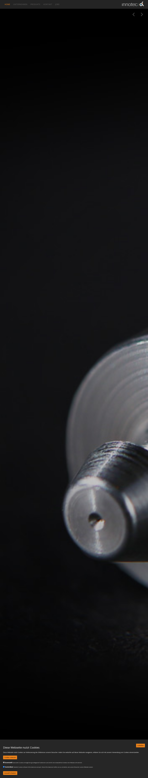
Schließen (140, 745)
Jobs (57, 4)
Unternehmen (20, 4)
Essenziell (8, 763)
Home (7, 4)
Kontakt (47, 4)
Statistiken (9, 767)
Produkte (35, 4)
